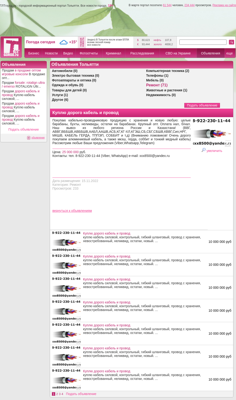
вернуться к (61, 211)
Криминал (113, 53)
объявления (38, 137)
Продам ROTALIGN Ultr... (23, 84)
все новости (94, 45)
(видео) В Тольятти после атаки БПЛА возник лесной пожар (108, 41)
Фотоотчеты (89, 53)
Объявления (210, 53)
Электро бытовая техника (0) (75, 75)
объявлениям (81, 211)
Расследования (142, 53)
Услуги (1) (60, 95)
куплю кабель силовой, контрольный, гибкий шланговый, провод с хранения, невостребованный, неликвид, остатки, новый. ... (144, 237)
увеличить (214, 151)
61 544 (167, 5)
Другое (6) (60, 100)
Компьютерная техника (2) (167, 71)
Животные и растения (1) (166, 90)
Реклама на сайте (224, 5)
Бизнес (33, 53)
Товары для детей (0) (69, 90)
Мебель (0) (155, 80)
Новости (51, 53)
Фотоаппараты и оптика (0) (74, 80)
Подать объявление (23, 129)
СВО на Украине (177, 53)
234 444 (189, 5)
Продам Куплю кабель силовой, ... (20, 95)
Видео (68, 53)
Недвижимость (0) (161, 95)
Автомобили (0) (64, 71)
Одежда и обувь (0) (67, 85)
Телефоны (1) (157, 75)
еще (229, 53)
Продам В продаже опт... (23, 74)
